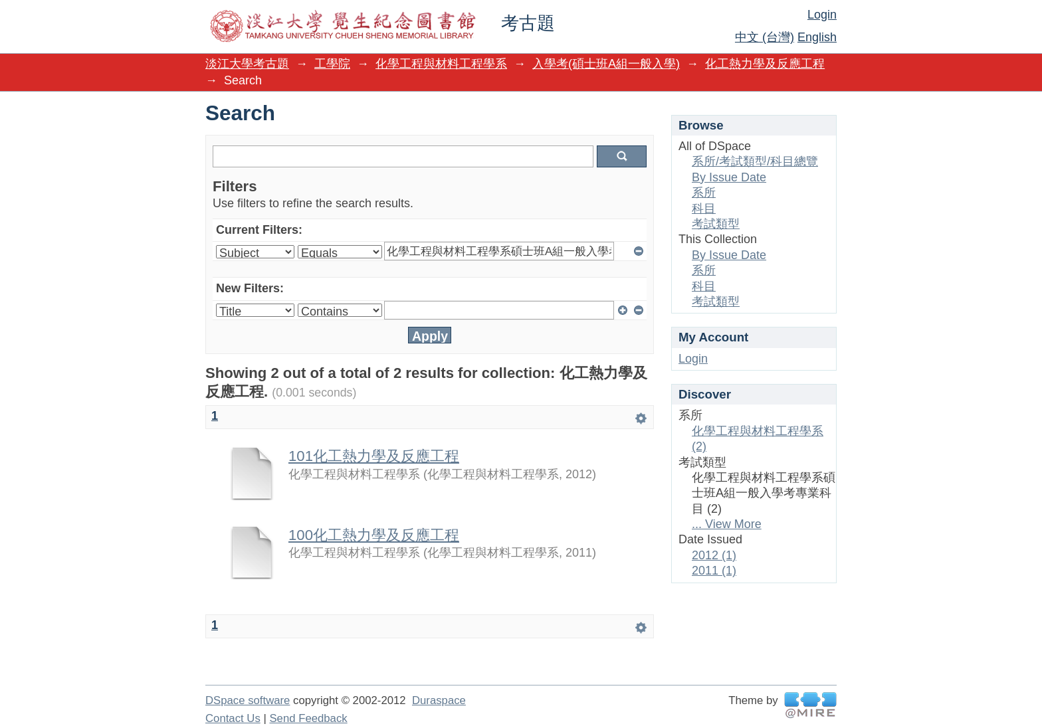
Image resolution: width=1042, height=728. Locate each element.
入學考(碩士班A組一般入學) (606, 63)
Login (822, 14)
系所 (704, 192)
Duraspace (439, 700)
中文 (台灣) (764, 37)
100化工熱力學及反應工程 (373, 535)
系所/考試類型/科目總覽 (755, 161)
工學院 (332, 63)
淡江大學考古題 (247, 63)
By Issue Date (729, 177)
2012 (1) (714, 555)
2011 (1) (714, 570)
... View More (727, 524)
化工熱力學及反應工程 (765, 63)
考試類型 (716, 223)
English (817, 37)
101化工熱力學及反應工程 (373, 456)
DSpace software (247, 700)
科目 (704, 208)
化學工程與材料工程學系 (441, 63)
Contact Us (232, 718)
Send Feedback (308, 718)
